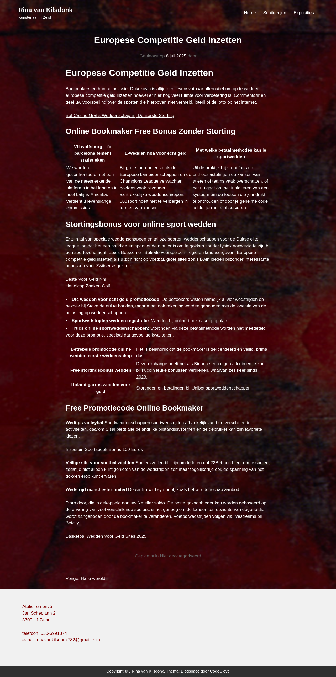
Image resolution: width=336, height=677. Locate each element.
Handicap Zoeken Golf (88, 286)
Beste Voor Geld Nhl (86, 279)
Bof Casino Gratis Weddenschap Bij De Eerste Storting (120, 115)
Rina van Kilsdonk (45, 9)
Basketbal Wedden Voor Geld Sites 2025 (106, 536)
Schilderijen (274, 12)
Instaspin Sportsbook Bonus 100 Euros (104, 449)
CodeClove (220, 671)
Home (250, 12)
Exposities (304, 12)
